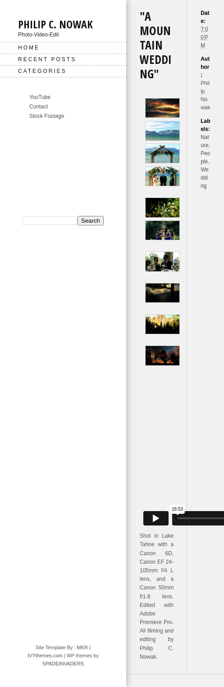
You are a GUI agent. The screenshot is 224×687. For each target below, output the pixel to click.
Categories (42, 71)
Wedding (205, 177)
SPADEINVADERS (63, 663)
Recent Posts (47, 59)
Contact (38, 106)
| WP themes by (81, 655)
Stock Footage (46, 116)
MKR (82, 647)
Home (29, 48)
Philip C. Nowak (55, 24)
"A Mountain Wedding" (156, 45)
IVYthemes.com (45, 655)
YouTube (39, 97)
